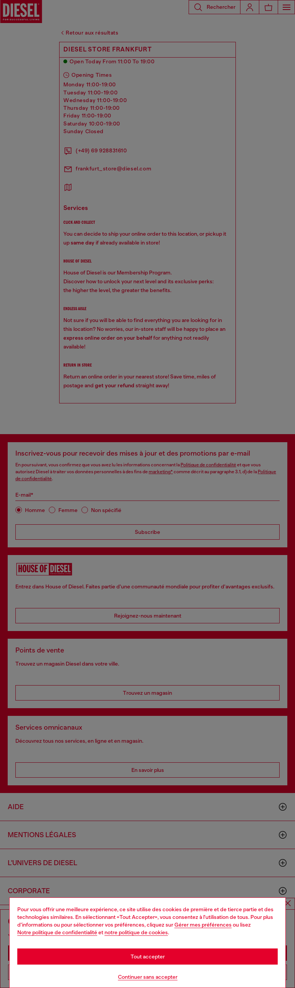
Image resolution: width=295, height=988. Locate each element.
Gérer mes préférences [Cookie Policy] (203, 925)
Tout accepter (148, 956)
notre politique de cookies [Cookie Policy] (136, 932)
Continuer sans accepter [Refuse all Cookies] (147, 977)
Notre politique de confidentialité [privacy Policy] (57, 932)
